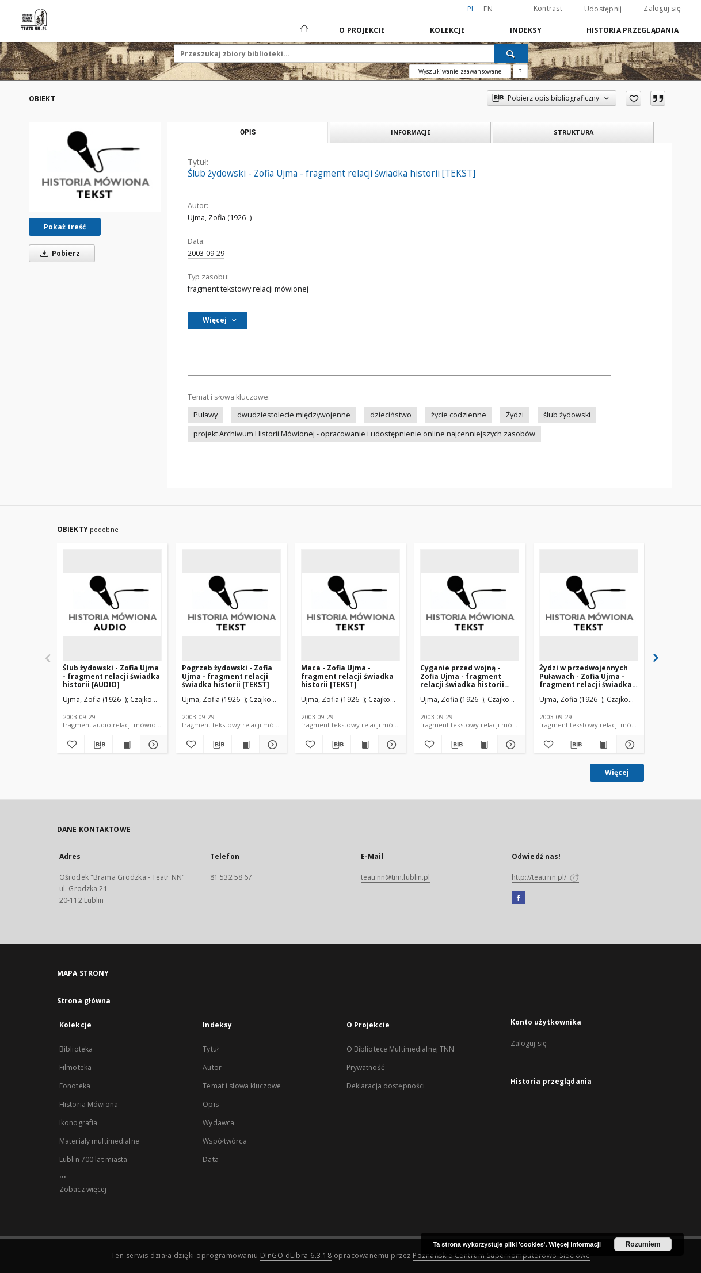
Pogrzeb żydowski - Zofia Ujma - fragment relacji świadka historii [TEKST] (227, 676)
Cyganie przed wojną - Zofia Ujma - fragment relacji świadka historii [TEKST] (462, 676)
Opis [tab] (248, 132)
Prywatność (365, 1067)
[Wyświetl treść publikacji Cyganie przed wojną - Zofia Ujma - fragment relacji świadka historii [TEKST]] (483, 744)
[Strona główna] (304, 30)
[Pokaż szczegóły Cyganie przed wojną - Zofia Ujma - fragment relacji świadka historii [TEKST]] (509, 744)
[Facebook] (518, 898)
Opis (210, 1104)
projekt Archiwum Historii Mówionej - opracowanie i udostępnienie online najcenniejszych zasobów (364, 434)
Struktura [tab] (573, 132)
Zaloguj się (662, 8)
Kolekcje (447, 30)
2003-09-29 (206, 253)
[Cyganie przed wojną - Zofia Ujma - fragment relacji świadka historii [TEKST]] (470, 605)
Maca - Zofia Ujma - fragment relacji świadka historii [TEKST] (347, 676)
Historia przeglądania (632, 30)
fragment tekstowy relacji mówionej (248, 289)
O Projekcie (362, 30)
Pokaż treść (65, 227)
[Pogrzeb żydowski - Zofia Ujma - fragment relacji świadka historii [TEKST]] (231, 605)
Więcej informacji (575, 1244)
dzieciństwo (391, 415)
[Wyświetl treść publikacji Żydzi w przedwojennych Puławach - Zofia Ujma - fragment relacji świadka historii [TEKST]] (602, 744)
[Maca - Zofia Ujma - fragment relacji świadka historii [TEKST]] (350, 605)
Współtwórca (224, 1141)
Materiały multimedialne (99, 1141)
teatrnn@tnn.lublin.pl (395, 877)
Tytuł (211, 1049)
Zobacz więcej (83, 1189)
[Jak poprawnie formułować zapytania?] (520, 71)
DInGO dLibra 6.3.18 (296, 1255)
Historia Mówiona (88, 1104)
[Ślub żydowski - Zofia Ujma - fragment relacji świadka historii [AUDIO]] (112, 605)
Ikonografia (78, 1123)
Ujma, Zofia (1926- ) (220, 218)
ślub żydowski (566, 415)
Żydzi (515, 415)
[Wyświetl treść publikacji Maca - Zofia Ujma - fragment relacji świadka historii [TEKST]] (364, 744)
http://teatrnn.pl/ (545, 877)
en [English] (488, 9)
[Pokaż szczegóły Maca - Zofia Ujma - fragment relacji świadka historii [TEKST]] (390, 744)
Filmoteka (75, 1067)
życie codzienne (458, 415)
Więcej (617, 772)
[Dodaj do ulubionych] (633, 98)
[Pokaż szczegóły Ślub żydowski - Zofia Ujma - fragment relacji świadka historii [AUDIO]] (152, 744)
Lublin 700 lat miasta (93, 1159)
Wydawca (218, 1123)
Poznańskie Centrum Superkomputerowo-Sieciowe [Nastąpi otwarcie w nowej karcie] (501, 1255)
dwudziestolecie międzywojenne (293, 415)
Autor (212, 1067)
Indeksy (526, 30)
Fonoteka (74, 1086)
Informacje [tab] (410, 132)
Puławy (205, 415)
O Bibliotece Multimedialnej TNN (400, 1049)
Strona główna (84, 1001)
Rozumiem (643, 1244)
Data (210, 1159)
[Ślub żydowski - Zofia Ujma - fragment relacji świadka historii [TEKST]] (95, 166)
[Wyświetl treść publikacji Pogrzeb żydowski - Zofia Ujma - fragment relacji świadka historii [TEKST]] (245, 744)
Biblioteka (76, 1049)
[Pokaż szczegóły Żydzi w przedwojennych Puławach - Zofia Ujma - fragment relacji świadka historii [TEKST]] (628, 744)
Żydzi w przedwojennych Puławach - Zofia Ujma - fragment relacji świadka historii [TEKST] (585, 676)
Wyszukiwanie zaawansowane (460, 71)
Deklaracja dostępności (385, 1086)
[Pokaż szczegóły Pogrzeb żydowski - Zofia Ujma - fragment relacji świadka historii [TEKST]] (271, 744)
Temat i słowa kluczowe (242, 1086)
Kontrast (548, 8)
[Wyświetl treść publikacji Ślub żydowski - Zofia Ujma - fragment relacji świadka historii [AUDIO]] (126, 744)
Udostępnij (603, 9)
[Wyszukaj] (511, 53)
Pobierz (58, 253)
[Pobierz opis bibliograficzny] (98, 744)
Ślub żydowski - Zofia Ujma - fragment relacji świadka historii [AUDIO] (111, 676)
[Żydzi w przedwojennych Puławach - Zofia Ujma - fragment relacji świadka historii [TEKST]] (589, 605)
